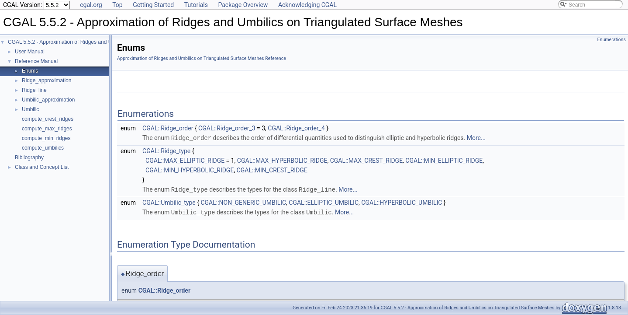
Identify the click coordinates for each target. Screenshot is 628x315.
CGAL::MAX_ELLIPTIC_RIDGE (184, 160)
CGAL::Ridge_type (166, 150)
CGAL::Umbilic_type (169, 201)
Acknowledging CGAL (307, 4)
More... (476, 137)
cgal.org (91, 4)
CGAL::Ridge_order (167, 128)
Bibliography (29, 157)
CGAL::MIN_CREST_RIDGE (272, 169)
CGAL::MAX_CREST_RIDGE (366, 160)
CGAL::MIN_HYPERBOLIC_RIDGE (189, 169)
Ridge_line (34, 90)
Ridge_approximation (46, 80)
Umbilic (30, 109)
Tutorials (196, 4)
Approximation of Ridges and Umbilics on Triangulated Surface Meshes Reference (201, 58)
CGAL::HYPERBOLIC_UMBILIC (401, 201)
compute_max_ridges (47, 129)
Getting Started (153, 4)
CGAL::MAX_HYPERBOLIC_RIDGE (282, 160)
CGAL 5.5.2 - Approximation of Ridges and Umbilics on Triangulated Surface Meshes (106, 42)
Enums (30, 71)
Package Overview (243, 4)
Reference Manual (36, 61)
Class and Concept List (42, 167)
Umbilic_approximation (48, 100)
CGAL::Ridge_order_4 (296, 128)
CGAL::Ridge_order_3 (226, 128)
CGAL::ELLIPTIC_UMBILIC (324, 201)
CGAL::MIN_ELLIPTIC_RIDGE (444, 160)
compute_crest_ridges (47, 119)
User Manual (30, 52)
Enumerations (611, 39)
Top (117, 4)
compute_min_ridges (46, 138)
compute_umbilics (43, 148)
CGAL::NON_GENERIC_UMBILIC (243, 201)
